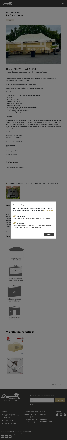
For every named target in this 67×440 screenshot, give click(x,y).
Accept (49, 234)
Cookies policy (48, 210)
